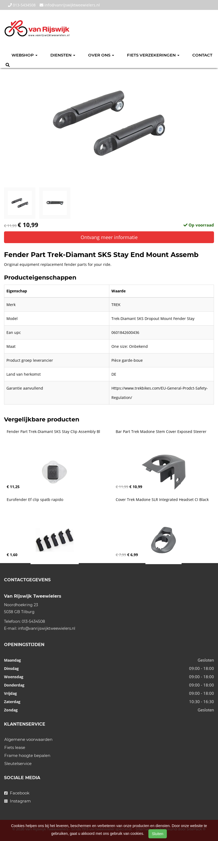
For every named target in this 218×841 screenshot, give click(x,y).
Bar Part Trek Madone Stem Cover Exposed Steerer (161, 431)
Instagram (17, 801)
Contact (202, 55)
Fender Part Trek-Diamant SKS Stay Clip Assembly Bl (53, 431)
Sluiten (157, 834)
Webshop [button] (24, 55)
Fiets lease (14, 747)
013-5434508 (22, 4)
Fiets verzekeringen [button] (153, 55)
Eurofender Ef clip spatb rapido (35, 499)
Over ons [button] (101, 55)
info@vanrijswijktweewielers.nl (70, 4)
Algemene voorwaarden (28, 739)
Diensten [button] (62, 55)
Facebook (16, 792)
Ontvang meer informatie (109, 237)
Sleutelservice (18, 763)
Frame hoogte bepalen (27, 755)
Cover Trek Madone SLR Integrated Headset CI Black (162, 499)
